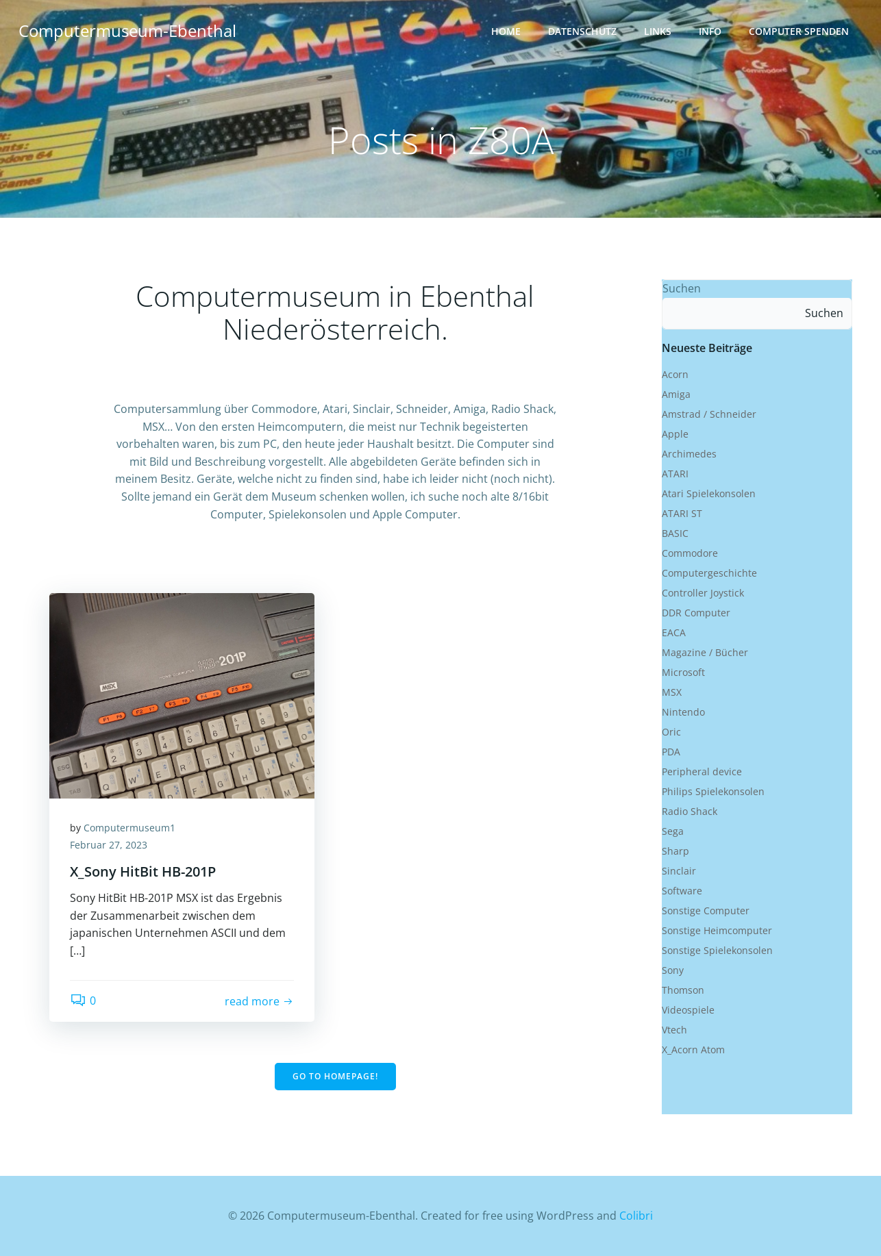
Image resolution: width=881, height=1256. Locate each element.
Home (506, 31)
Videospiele (688, 1009)
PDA (671, 751)
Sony (673, 970)
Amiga (676, 394)
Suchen (681, 288)
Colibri (636, 1215)
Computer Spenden (799, 31)
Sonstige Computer (705, 910)
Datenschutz (582, 31)
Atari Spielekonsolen (709, 493)
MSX (672, 692)
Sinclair (679, 870)
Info (710, 31)
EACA (674, 632)
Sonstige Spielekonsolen (717, 950)
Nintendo (683, 711)
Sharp (675, 850)
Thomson (683, 989)
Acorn (675, 374)
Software (682, 890)
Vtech (674, 1029)
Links (657, 31)
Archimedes (689, 453)
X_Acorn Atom (693, 1049)
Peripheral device (702, 771)
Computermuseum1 (129, 827)
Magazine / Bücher (705, 652)
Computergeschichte (709, 572)
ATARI (675, 473)
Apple (675, 433)
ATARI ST (682, 513)
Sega (673, 831)
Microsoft (683, 672)
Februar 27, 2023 (108, 844)
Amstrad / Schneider (709, 413)
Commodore (690, 553)
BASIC (675, 533)
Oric (671, 731)
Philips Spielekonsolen (713, 791)
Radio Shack (689, 811)
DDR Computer (696, 612)
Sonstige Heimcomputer (717, 930)
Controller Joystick (703, 592)
